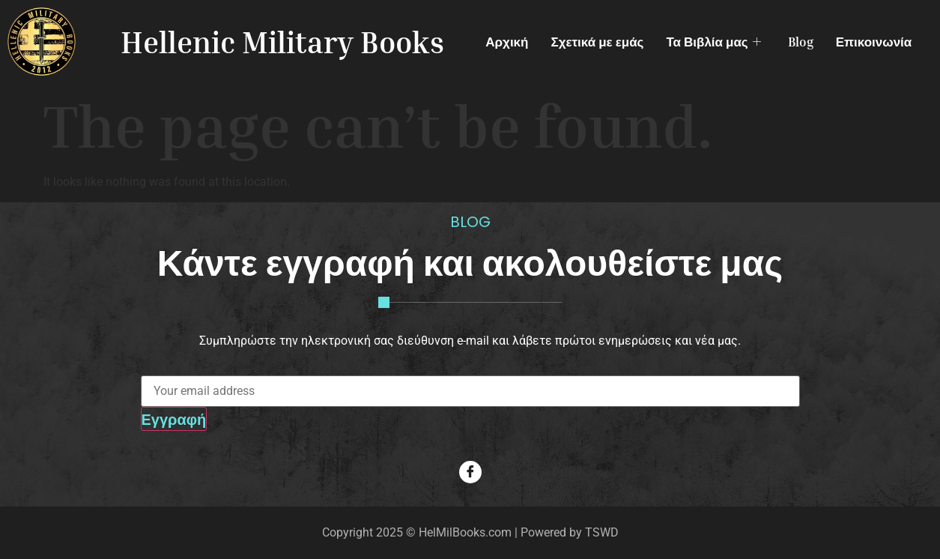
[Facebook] (470, 472)
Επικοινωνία (874, 41)
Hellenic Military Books (282, 42)
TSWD (602, 532)
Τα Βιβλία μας (713, 41)
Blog (800, 41)
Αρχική (506, 41)
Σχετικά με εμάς (597, 41)
